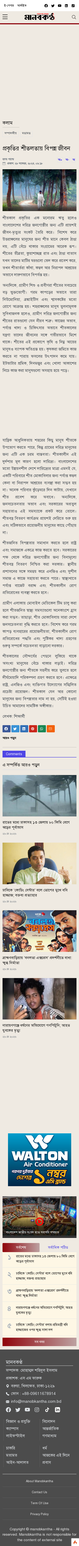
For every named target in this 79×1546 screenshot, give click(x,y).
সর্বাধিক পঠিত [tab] (58, 1247)
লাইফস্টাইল (15, 1435)
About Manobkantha (39, 1481)
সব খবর (39, 1342)
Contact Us (39, 1492)
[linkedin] (57, 1409)
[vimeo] (66, 6)
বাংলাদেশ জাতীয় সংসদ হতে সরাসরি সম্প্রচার (32, 1232)
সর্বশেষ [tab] (21, 1247)
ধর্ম (44, 1448)
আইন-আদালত (17, 1462)
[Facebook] (9, 1409)
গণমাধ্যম (49, 1435)
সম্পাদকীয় (10, 133)
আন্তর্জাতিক (50, 1428)
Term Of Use (39, 1503)
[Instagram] (37, 1409)
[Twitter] (18, 1409)
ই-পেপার (9, 5)
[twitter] (53, 6)
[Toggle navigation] (73, 17)
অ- (67, 160)
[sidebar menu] (5, 17)
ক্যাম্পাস (12, 1428)
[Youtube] (28, 1409)
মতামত (26, 133)
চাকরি (10, 1448)
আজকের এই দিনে (56, 1455)
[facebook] (46, 6)
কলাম (8, 123)
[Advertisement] (39, 74)
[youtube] (59, 6)
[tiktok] (48, 1409)
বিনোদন (48, 1421)
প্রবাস (46, 1462)
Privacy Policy (39, 1514)
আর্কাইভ (22, 5)
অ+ (60, 160)
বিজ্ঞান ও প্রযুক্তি (18, 1421)
